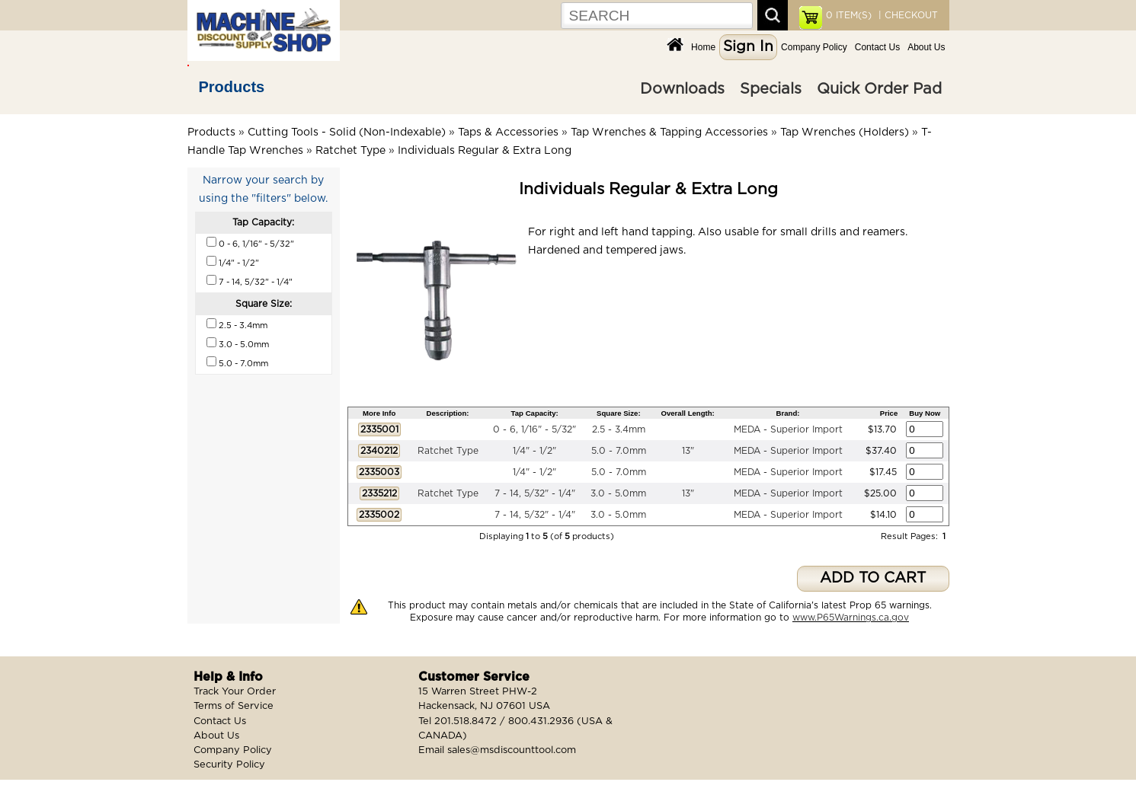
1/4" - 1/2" (534, 450)
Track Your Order (235, 692)
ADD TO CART (873, 578)
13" (688, 450)
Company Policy (814, 47)
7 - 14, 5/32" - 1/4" (534, 493)
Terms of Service (234, 706)
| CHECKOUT (906, 15)
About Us (926, 47)
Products (232, 86)
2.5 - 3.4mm (618, 429)
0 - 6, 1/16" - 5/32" (534, 429)
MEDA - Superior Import (788, 429)
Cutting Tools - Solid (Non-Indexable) (347, 132)
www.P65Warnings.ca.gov (850, 617)
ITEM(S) (849, 15)
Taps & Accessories (508, 132)
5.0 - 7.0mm (618, 450)
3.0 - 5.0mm (618, 493)
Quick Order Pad (879, 89)
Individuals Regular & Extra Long (484, 150)
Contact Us (877, 47)
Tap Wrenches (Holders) (844, 132)
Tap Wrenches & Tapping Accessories (669, 132)
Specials (771, 89)
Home (703, 47)
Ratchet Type (350, 150)
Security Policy (229, 765)
